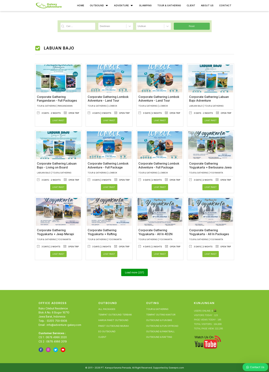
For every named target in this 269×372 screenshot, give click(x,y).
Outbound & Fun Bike (159, 319)
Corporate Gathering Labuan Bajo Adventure (209, 98)
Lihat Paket (58, 120)
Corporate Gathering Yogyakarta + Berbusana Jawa (210, 164)
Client (191, 5)
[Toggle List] (129, 26)
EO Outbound (106, 330)
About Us (207, 5)
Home (80, 5)
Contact (225, 5)
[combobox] (112, 25)
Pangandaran (65, 105)
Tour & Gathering (169, 5)
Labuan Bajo (196, 105)
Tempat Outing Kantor (160, 314)
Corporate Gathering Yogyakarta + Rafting (102, 231)
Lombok (112, 105)
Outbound (99, 5)
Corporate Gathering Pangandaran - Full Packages (57, 98)
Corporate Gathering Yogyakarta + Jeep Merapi (55, 231)
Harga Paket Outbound (113, 319)
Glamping (145, 5)
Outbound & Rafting (159, 336)
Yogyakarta (216, 172)
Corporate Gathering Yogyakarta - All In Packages (209, 231)
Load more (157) (134, 271)
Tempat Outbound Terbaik (115, 314)
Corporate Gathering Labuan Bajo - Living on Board (57, 164)
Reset (191, 26)
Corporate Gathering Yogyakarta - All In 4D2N (155, 231)
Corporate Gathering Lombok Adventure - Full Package (108, 164)
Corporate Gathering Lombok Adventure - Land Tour (108, 98)
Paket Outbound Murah (113, 325)
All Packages (106, 308)
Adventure (123, 5)
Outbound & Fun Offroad (162, 325)
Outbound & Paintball (160, 330)
